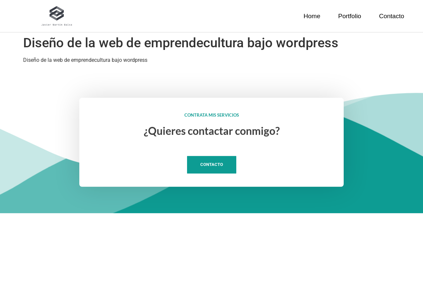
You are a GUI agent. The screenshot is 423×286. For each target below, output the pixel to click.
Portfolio (349, 16)
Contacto (391, 16)
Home (312, 16)
